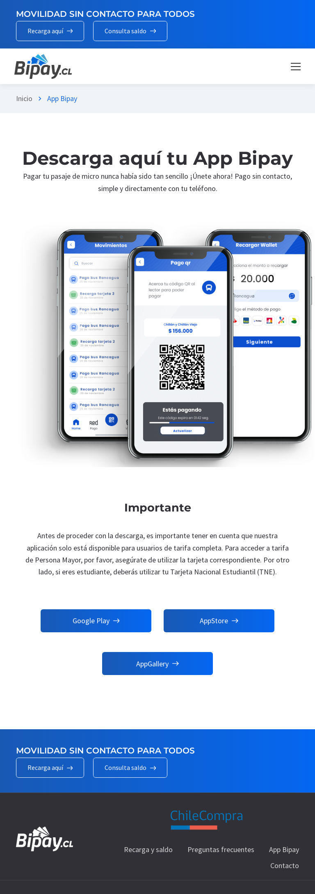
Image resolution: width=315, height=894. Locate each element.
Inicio (24, 98)
